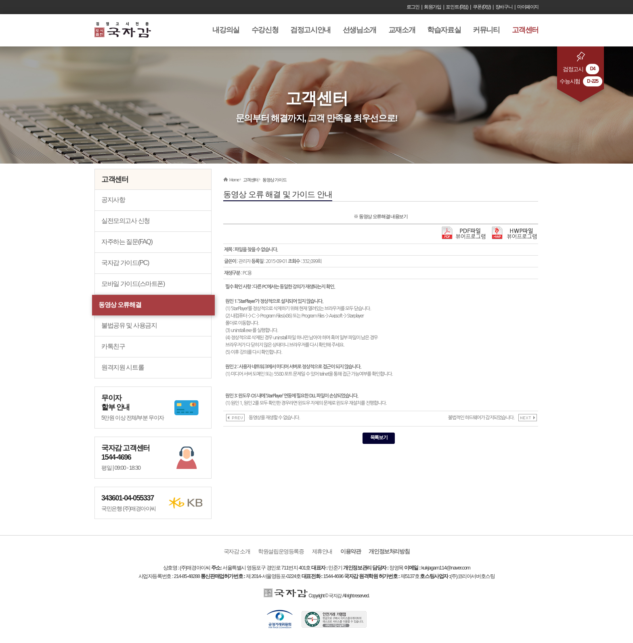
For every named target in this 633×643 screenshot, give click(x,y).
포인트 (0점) (457, 7)
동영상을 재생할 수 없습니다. (274, 417)
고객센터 (525, 30)
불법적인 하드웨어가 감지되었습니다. (481, 417)
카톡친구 (113, 346)
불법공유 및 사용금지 (129, 325)
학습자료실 (444, 30)
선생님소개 (359, 30)
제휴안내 (322, 551)
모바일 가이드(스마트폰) (133, 283)
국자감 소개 (237, 551)
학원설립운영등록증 (281, 551)
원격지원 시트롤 (122, 367)
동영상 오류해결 (120, 304)
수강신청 (265, 30)
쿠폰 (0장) (481, 7)
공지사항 (113, 199)
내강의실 (225, 30)
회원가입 (432, 7)
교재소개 (401, 30)
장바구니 (503, 7)
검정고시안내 (310, 30)
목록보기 (378, 437)
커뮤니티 (486, 30)
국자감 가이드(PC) (125, 262)
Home (234, 179)
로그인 (413, 7)
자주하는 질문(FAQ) (126, 241)
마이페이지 (528, 7)
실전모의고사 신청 (125, 220)
